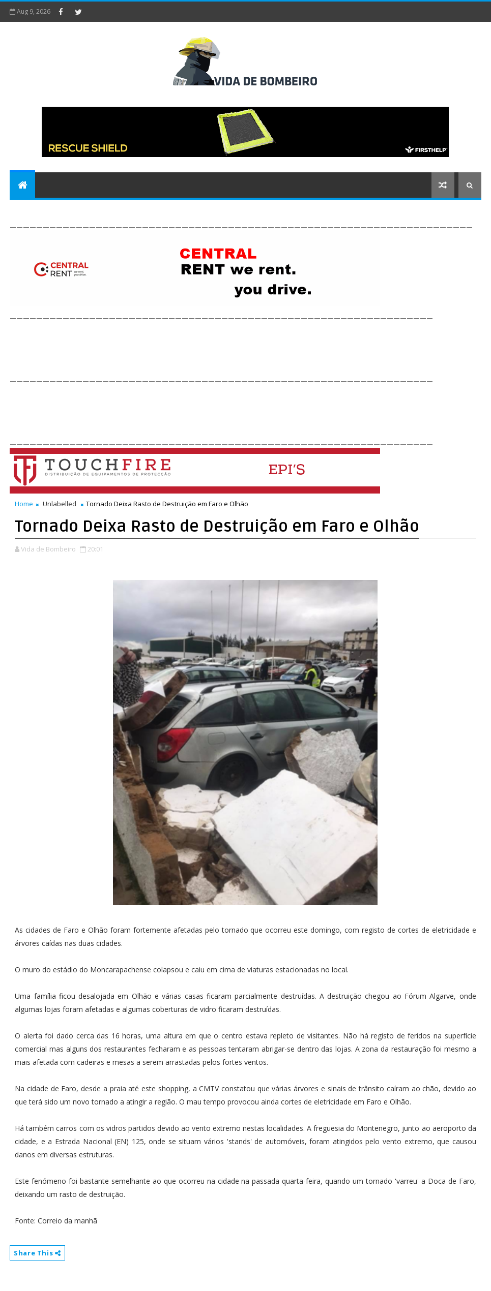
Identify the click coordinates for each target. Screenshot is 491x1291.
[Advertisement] (195, 344)
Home (24, 503)
